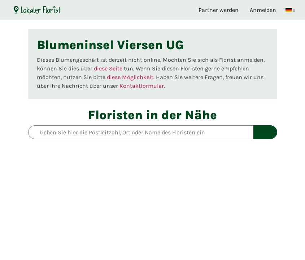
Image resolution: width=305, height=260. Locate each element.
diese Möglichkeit (130, 77)
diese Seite (108, 68)
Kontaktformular (141, 85)
